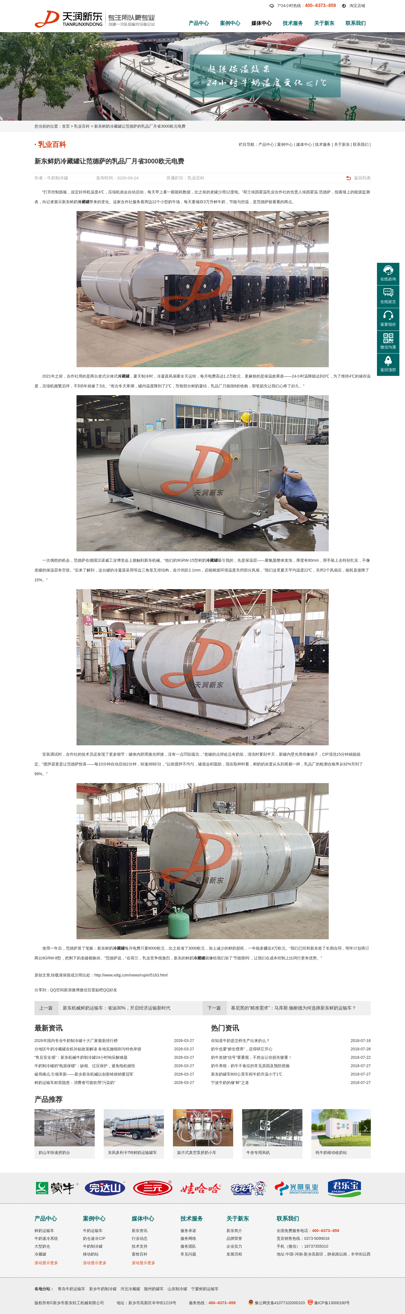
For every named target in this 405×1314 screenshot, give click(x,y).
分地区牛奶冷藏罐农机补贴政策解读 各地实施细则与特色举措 (88, 1049)
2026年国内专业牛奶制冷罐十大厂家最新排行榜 (76, 1040)
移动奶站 (91, 1254)
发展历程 (234, 1254)
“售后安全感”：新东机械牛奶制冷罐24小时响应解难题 (81, 1057)
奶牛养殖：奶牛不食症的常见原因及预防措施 (250, 1066)
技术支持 (139, 1246)
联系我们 (356, 23)
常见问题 (188, 1254)
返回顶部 (388, 369)
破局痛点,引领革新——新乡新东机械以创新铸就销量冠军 (84, 1074)
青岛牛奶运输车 (71, 1289)
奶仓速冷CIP (94, 1238)
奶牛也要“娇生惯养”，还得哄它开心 (241, 1049)
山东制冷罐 (177, 1289)
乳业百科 (82, 126)
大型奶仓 (42, 1246)
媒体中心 (261, 23)
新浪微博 (72, 990)
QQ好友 (110, 990)
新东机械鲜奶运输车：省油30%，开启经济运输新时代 (116, 1008)
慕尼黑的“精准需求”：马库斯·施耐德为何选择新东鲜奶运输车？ (293, 1008)
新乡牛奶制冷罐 (103, 1289)
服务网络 (188, 1238)
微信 (83, 990)
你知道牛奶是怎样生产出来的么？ (240, 1040)
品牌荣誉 (234, 1238)
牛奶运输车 (93, 1230)
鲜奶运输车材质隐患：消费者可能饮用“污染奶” (74, 1082)
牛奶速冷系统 (46, 1238)
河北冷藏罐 (130, 1289)
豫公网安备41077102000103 (276, 1303)
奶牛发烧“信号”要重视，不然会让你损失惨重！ (251, 1057)
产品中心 (199, 23)
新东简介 (234, 1230)
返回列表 (362, 177)
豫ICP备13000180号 (329, 1303)
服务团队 (188, 1246)
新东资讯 (139, 1230)
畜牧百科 (139, 1254)
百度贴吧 (95, 990)
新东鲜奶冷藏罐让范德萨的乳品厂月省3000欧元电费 (139, 126)
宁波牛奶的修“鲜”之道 (230, 1082)
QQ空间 (57, 990)
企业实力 (234, 1246)
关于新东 (324, 23)
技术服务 (293, 23)
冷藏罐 (83, 202)
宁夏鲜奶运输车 (205, 1289)
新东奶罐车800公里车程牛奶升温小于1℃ (246, 1074)
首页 (66, 126)
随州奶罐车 (154, 1289)
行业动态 (139, 1238)
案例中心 (230, 23)
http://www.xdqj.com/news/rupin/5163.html (130, 975)
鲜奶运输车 (44, 1230)
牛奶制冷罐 (57, 177)
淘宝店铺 (357, 5)
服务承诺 (188, 1230)
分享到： (42, 990)
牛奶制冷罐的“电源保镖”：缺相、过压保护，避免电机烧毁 (84, 1066)
